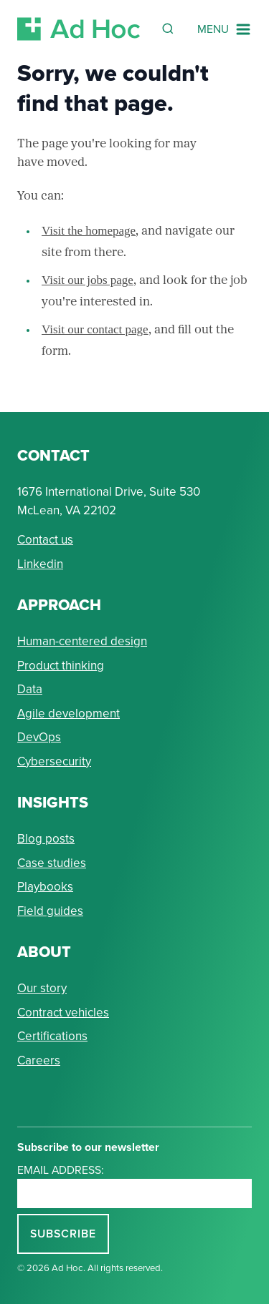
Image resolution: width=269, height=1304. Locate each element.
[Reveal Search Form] (167, 28)
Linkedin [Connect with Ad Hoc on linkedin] (40, 564)
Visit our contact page (95, 329)
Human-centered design (82, 641)
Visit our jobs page (87, 280)
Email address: (60, 1170)
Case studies (51, 863)
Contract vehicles (63, 1012)
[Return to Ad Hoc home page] (79, 29)
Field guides (50, 911)
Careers (38, 1060)
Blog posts (46, 839)
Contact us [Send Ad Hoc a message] (45, 540)
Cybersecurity (54, 761)
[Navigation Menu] (224, 29)
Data (29, 689)
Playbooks (45, 887)
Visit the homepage (89, 230)
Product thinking (60, 666)
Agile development (68, 713)
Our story (42, 988)
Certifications (52, 1036)
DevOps (39, 737)
